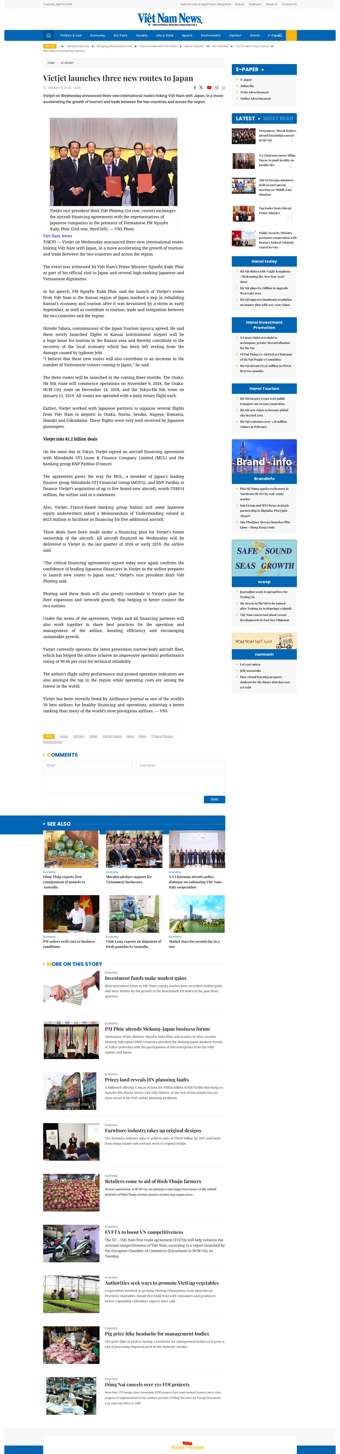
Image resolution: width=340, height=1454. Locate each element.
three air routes (162, 736)
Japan (63, 736)
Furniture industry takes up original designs (153, 1100)
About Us (272, 4)
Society (142, 35)
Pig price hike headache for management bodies (157, 1304)
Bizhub (239, 4)
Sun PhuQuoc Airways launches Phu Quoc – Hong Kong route (265, 533)
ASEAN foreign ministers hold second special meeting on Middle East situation (276, 187)
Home (51, 63)
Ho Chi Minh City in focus (252, 46)
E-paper (247, 69)
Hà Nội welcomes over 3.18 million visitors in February (263, 424)
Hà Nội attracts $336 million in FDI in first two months (265, 368)
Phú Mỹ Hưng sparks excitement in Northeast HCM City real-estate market (264, 503)
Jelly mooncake (250, 713)
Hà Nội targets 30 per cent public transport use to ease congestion (262, 401)
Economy (97, 35)
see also (59, 794)
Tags (48, 736)
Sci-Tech (121, 35)
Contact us (252, 1431)
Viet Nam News (57, 235)
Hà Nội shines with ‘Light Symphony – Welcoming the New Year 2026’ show (265, 276)
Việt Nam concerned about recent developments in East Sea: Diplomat (264, 633)
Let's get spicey (250, 707)
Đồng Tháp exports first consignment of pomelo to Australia (64, 852)
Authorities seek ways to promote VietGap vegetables (162, 1253)
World (255, 35)
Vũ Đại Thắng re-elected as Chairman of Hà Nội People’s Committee (266, 356)
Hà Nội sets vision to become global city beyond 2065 (264, 412)
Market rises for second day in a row (194, 914)
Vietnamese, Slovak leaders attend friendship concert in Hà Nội (277, 135)
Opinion (235, 35)
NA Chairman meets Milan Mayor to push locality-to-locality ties (277, 160)
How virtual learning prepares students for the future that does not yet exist (265, 724)
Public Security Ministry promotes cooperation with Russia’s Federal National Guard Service (278, 240)
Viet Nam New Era (78, 46)
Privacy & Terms (275, 1431)
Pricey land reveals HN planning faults (147, 1049)
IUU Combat (220, 46)
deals (142, 736)
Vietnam (78, 736)
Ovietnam (255, 4)
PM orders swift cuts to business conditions (69, 914)
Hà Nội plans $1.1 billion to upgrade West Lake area (264, 290)
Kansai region (52, 742)
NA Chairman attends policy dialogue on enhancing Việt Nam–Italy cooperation (196, 852)
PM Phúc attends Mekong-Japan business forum (157, 999)
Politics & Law (71, 35)
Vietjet (93, 736)
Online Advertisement (255, 98)
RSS (294, 1431)
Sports (187, 35)
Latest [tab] (245, 118)
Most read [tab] (278, 118)
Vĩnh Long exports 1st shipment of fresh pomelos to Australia (133, 914)
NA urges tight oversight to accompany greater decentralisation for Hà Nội (265, 342)
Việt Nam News (170, 19)
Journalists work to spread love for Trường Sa (264, 610)
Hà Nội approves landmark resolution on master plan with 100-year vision (266, 302)
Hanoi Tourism (195, 46)
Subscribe (247, 86)
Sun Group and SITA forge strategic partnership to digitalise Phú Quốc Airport (264, 519)
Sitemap (216, 1431)
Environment (211, 35)
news (130, 736)
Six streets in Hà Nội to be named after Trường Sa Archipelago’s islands (266, 621)
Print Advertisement (254, 92)
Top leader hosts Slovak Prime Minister (275, 210)
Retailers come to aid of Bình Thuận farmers (153, 1151)
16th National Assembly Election (64, 51)
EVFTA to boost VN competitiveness (144, 1202)
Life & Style (164, 35)
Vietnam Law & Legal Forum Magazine (205, 4)
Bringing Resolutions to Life (114, 46)
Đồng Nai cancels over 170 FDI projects (147, 1354)
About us (233, 1431)
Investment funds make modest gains (145, 948)
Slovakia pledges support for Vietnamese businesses (129, 849)
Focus (49, 46)
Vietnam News (112, 736)
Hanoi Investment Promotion (158, 46)
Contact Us (289, 4)
